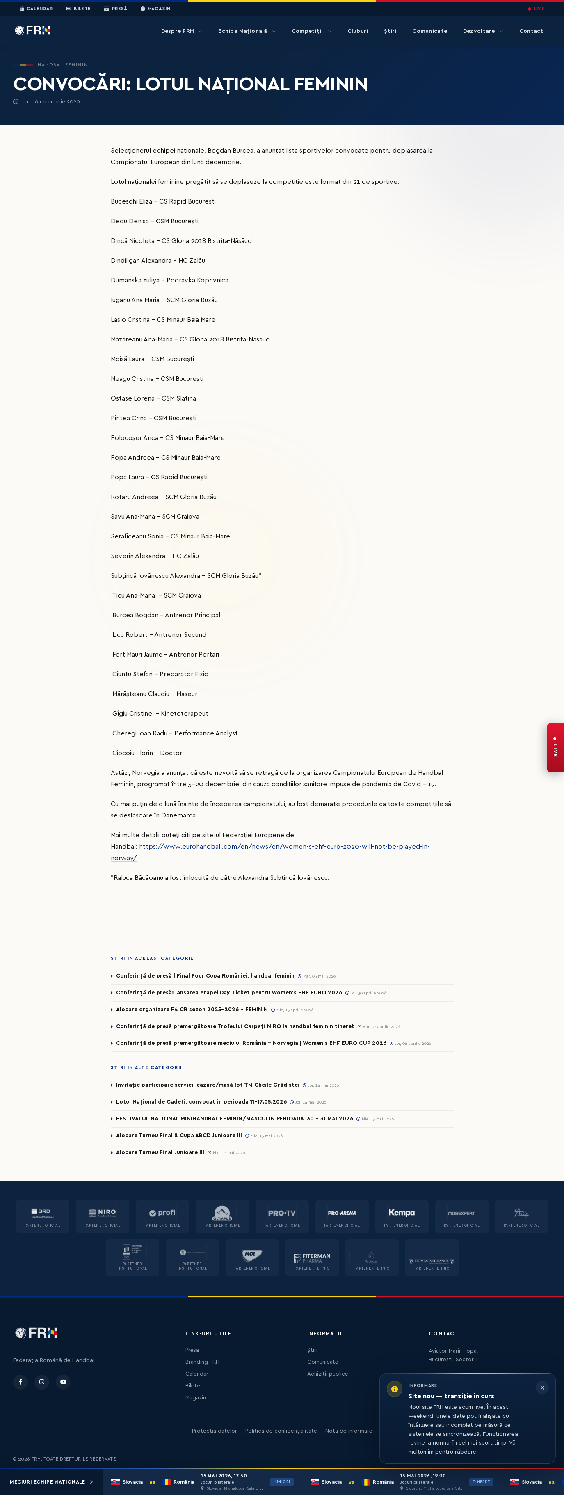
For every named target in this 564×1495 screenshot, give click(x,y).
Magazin (155, 9)
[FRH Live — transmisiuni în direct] (555, 747)
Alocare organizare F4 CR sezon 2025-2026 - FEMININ (192, 1009)
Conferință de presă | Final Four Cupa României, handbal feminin (205, 976)
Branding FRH (202, 1362)
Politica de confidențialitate (281, 1431)
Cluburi (357, 31)
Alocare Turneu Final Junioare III (160, 1152)
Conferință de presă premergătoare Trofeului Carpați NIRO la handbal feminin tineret (235, 1026)
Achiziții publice (327, 1374)
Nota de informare (348, 1431)
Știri (390, 31)
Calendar (36, 9)
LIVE (536, 9)
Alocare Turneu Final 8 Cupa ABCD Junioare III (179, 1135)
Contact (531, 31)
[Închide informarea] (542, 1387)
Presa (192, 1350)
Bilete (78, 9)
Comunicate (429, 31)
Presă (115, 9)
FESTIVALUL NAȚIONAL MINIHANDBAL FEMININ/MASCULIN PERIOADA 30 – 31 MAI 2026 (234, 1119)
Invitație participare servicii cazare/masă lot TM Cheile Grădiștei (207, 1085)
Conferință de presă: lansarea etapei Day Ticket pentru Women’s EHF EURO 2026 (229, 993)
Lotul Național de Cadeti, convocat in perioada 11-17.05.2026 (201, 1102)
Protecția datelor (214, 1431)
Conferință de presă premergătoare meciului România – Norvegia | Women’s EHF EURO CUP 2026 (251, 1043)
